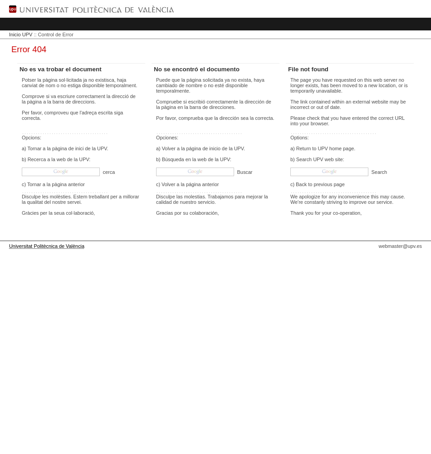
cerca (108, 172)
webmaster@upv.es (400, 246)
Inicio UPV (20, 34)
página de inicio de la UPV (215, 148)
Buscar (244, 172)
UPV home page (336, 148)
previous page (328, 184)
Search (378, 172)
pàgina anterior (68, 184)
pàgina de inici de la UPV (79, 148)
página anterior (202, 184)
